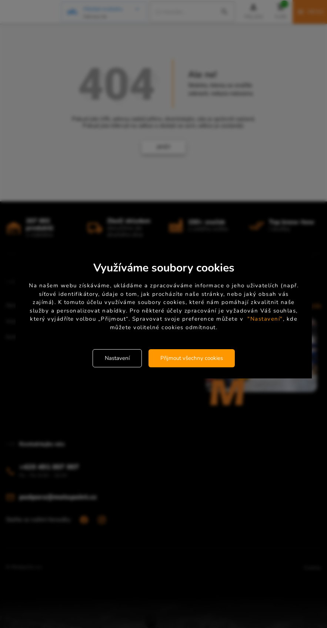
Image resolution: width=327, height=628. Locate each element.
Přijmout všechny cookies (191, 358)
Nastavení (117, 358)
